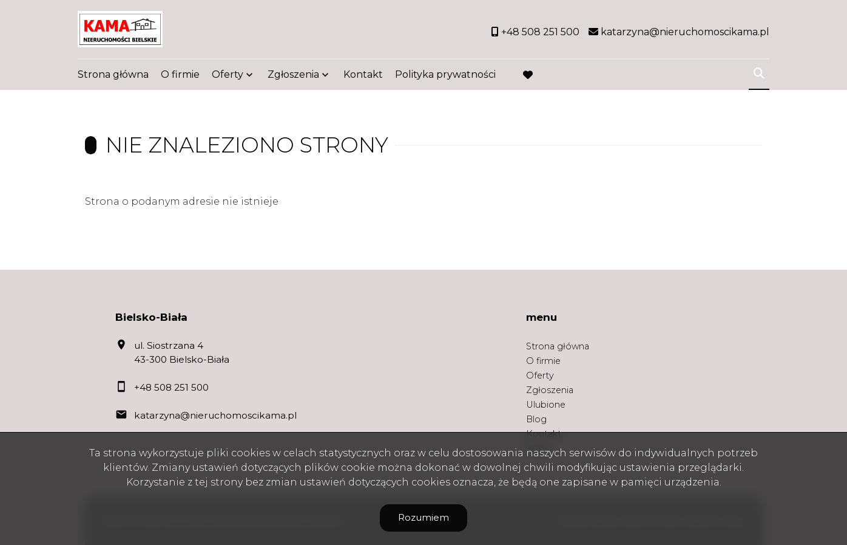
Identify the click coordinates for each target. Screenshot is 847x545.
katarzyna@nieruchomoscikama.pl (215, 415)
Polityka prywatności (445, 74)
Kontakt (363, 74)
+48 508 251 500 (171, 387)
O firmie (180, 74)
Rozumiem (423, 517)
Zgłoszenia (293, 74)
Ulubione (545, 404)
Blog (536, 419)
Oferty (227, 74)
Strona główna (113, 74)
